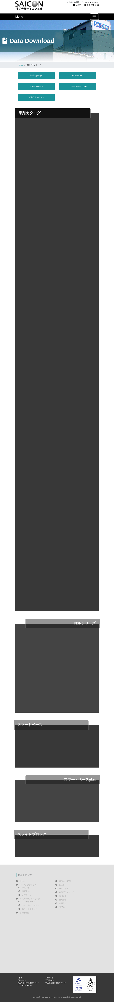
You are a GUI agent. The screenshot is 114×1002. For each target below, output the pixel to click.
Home (20, 65)
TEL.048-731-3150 (25, 985)
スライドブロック (36, 97)
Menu (19, 16)
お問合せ (78, 5)
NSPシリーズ (78, 75)
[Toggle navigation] (94, 16)
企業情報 (94, 2)
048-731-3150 (91, 5)
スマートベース (36, 86)
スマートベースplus (78, 86)
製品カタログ (36, 75)
